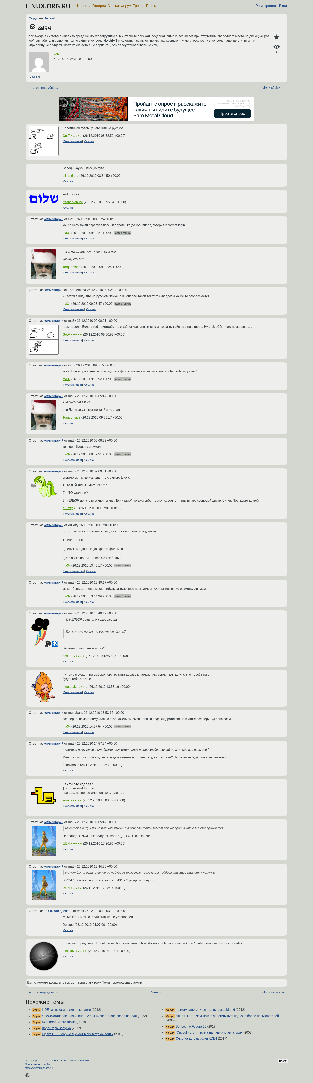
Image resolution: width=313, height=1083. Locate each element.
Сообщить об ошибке (38, 1064)
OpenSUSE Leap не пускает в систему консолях (77, 1034)
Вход (283, 6)
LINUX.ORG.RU (48, 6)
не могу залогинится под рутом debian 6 (205, 1009)
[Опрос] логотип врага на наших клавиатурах (209, 1032)
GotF (66, 135)
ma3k (55, 54)
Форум (126, 6)
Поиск (151, 6)
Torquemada (71, 267)
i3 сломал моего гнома (59, 1022)
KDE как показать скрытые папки (66, 1009)
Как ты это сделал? (58, 911)
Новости (84, 6)
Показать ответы (73, 309)
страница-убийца (45, 87)
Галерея (99, 6)
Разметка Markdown (76, 1060)
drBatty (68, 508)
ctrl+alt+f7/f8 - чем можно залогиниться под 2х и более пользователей (227, 1016)
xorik (66, 800)
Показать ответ (72, 141)
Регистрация (266, 6)
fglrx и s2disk (271, 87)
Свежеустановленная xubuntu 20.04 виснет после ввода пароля (89, 1016)
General (49, 18)
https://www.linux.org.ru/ (39, 1067)
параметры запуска (56, 1028)
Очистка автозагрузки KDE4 (196, 1038)
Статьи (113, 6)
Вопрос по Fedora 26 (191, 1026)
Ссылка (34, 76)
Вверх (283, 1060)
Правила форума (51, 1060)
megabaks (70, 686)
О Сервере (31, 1060)
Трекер (138, 6)
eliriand (68, 175)
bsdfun (67, 656)
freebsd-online (73, 202)
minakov (69, 951)
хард (44, 26)
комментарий (53, 219)
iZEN (66, 843)
